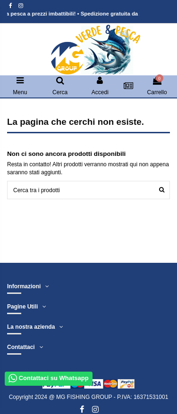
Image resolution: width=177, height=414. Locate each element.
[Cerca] (161, 190)
